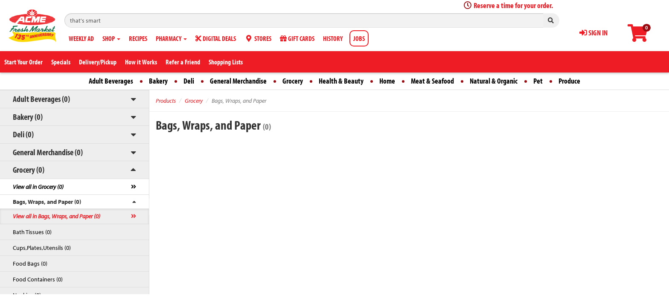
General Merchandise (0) (48, 152)
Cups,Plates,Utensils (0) (42, 248)
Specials (60, 62)
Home (387, 81)
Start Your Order (23, 62)
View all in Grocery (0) (38, 187)
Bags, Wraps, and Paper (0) (47, 202)
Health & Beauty (341, 81)
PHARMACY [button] (171, 38)
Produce (569, 81)
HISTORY (333, 38)
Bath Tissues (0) (32, 232)
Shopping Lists (226, 62)
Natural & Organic (494, 81)
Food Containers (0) (38, 279)
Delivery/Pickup (97, 62)
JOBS (359, 38)
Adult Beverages (111, 81)
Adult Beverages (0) (41, 98)
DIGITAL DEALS (215, 38)
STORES (257, 38)
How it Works (141, 62)
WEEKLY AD (81, 38)
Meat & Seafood (432, 81)
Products (166, 100)
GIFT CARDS (297, 38)
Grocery (292, 81)
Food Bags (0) (30, 263)
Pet (538, 81)
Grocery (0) (28, 169)
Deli (188, 81)
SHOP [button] (111, 38)
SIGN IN (593, 33)
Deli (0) (23, 134)
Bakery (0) (28, 116)
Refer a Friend (183, 62)
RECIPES (138, 38)
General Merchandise (238, 81)
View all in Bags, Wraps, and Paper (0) (56, 216)
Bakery (158, 81)
